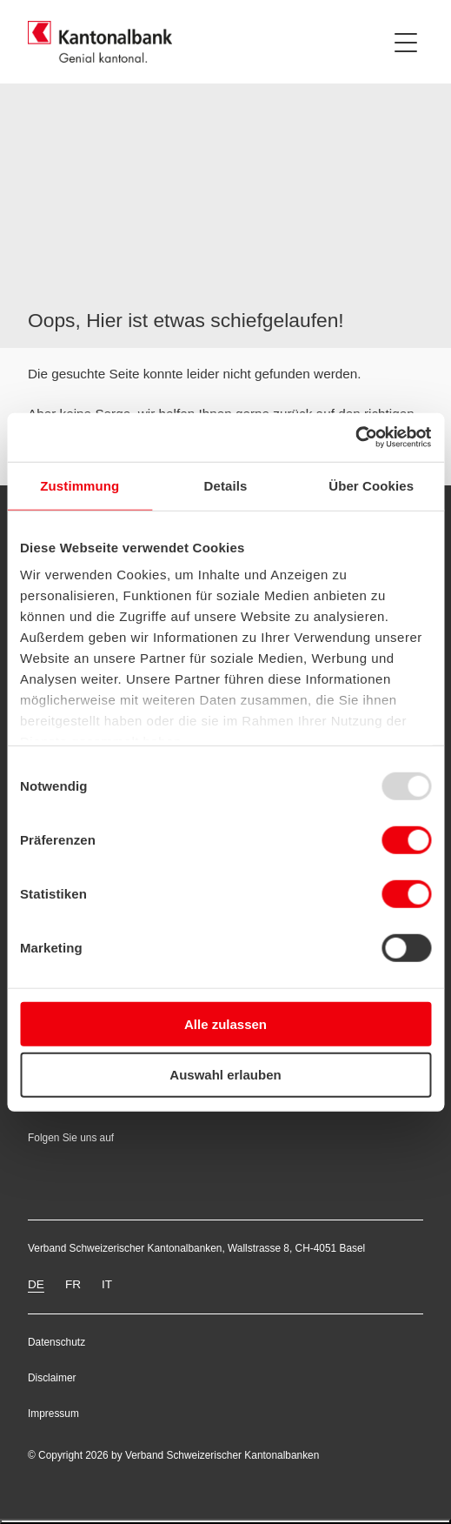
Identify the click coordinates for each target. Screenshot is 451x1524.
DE (36, 1284)
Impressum (53, 1413)
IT (107, 1284)
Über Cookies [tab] (371, 485)
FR (73, 1284)
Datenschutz (56, 1342)
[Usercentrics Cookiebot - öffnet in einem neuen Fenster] (355, 437)
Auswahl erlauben (225, 1074)
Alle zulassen (225, 1023)
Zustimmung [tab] (79, 485)
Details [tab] (226, 485)
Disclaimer (52, 1378)
